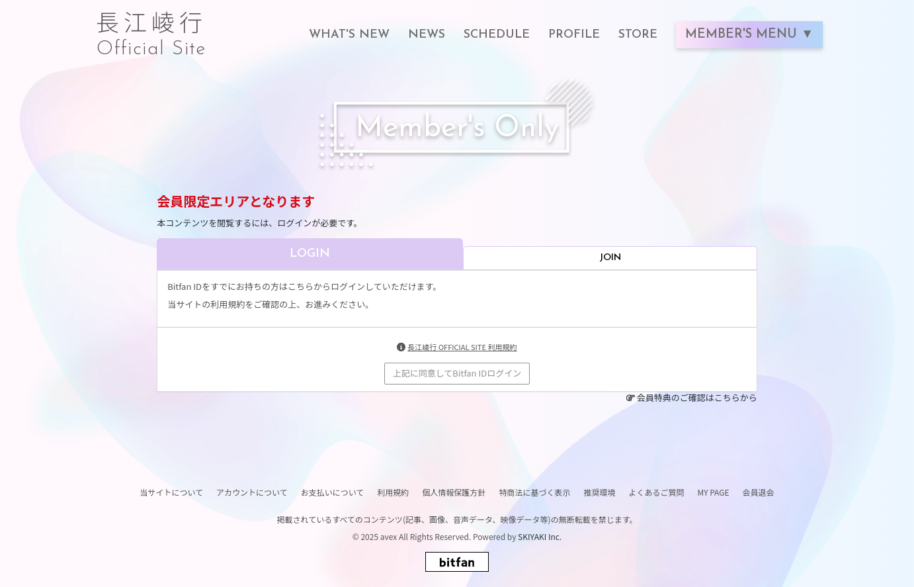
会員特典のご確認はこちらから (697, 397)
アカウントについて (252, 492)
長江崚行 (151, 28)
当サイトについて (171, 492)
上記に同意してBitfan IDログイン (457, 373)
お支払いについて (332, 492)
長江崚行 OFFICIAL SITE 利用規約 (462, 346)
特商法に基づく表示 (534, 492)
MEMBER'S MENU (743, 34)
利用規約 (393, 492)
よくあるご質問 (656, 492)
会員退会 (758, 492)
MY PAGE (713, 492)
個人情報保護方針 (453, 492)
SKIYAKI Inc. (539, 536)
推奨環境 (599, 492)
